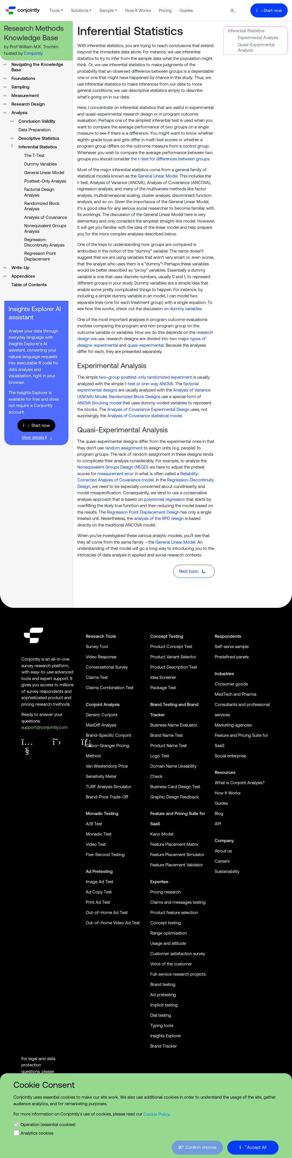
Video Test (96, 844)
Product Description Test (173, 667)
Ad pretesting (163, 994)
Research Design (28, 104)
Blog (219, 813)
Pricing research (165, 891)
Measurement (25, 95)
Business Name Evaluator (173, 725)
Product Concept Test (171, 646)
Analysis (19, 112)
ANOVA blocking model (99, 402)
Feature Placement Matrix (174, 844)
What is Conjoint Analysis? (240, 782)
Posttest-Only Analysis (45, 181)
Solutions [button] (79, 10)
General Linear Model (44, 172)
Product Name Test (168, 745)
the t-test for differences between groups (170, 158)
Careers (222, 861)
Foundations (23, 78)
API (218, 823)
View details (36, 437)
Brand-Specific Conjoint (108, 735)
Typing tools (161, 1025)
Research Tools (101, 636)
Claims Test (97, 677)
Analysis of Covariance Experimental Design (148, 409)
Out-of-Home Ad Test (107, 912)
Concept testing (165, 922)
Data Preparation (34, 129)
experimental (106, 345)
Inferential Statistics (246, 30)
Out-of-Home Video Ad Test (113, 922)
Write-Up (20, 267)
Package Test (163, 687)
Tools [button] (54, 10)
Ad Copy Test (99, 891)
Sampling (20, 86)
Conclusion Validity (37, 121)
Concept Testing (166, 636)
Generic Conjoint (101, 714)
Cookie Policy (156, 1114)
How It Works (138, 10)
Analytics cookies (37, 1133)
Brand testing (162, 984)
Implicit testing (164, 1004)
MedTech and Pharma (235, 694)
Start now (269, 10)
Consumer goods (231, 683)
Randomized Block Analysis (42, 206)
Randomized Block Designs (134, 396)
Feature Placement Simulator (177, 854)
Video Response (101, 656)
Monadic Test (98, 834)
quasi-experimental (145, 345)
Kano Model (161, 834)
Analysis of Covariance (45, 217)
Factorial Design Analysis (39, 192)
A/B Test (94, 823)
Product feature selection (174, 912)
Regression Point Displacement (40, 256)
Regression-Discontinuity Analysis (44, 242)
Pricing (165, 10)
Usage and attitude (168, 943)
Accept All (253, 1147)
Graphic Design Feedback (174, 796)
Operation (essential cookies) (48, 1124)
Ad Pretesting (99, 871)
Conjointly (33, 53)
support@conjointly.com (44, 727)
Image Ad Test (99, 881)
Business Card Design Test (175, 786)
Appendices (23, 276)
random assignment (124, 447)
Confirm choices (197, 1147)
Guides (186, 10)
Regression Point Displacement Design (143, 512)
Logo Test (159, 755)
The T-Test (34, 155)
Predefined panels (232, 656)
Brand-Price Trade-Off (107, 796)
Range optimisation (168, 933)
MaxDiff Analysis (101, 725)
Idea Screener (163, 677)
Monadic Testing (102, 813)
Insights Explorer (165, 1035)
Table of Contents (29, 284)
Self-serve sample (232, 646)
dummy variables (186, 308)
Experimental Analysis (258, 37)
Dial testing (160, 1015)
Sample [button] (107, 10)
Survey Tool (97, 646)
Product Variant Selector (173, 656)
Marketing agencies (233, 725)
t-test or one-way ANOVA (149, 383)
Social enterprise (230, 755)
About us (223, 850)
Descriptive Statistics (39, 138)
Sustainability (227, 871)
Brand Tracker (163, 1046)
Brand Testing (163, 704)
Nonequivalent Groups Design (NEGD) (112, 467)
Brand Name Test (166, 735)
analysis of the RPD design (159, 518)
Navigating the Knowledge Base (37, 67)
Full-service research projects (178, 974)
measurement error (116, 473)
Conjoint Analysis (103, 704)
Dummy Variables (40, 164)
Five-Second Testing (105, 854)
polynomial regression (164, 499)
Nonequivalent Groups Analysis (45, 228)
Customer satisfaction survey (177, 953)
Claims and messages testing (178, 902)
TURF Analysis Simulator (108, 786)
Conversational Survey (107, 667)
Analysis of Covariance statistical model (144, 415)
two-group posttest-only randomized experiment (145, 377)
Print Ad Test (98, 902)
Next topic (193, 571)
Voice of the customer (171, 963)
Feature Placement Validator (176, 864)
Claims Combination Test (109, 687)
